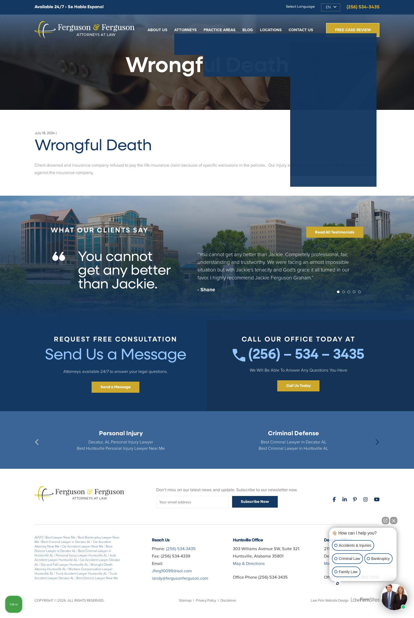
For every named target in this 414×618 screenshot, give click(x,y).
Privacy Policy (206, 600)
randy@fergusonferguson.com (180, 578)
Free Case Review (353, 30)
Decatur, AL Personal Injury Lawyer (120, 442)
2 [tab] (344, 293)
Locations (271, 30)
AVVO (39, 537)
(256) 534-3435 (362, 7)
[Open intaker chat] (338, 583)
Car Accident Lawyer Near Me (82, 546)
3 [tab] (350, 293)
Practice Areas (220, 30)
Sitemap (185, 600)
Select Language (300, 6)
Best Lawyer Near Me (60, 537)
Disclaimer (228, 600)
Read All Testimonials (334, 233)
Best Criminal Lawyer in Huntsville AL (293, 448)
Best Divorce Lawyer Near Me (97, 578)
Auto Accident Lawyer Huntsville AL (75, 557)
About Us (157, 30)
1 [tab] (339, 293)
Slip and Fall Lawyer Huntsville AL (64, 564)
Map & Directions (249, 563)
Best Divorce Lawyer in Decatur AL (73, 548)
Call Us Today (298, 386)
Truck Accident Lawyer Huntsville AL (81, 573)
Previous (37, 441)
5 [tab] (360, 293)
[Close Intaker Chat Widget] (393, 520)
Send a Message (116, 387)
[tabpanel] (207, 274)
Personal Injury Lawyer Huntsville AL (81, 555)
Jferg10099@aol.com (172, 571)
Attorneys (185, 30)
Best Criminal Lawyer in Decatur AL (293, 442)
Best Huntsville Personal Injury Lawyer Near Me (121, 448)
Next (376, 441)
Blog (247, 30)
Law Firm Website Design (330, 600)
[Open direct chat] (385, 520)
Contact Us (301, 30)
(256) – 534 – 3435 (298, 355)
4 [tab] (355, 293)
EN (328, 8)
